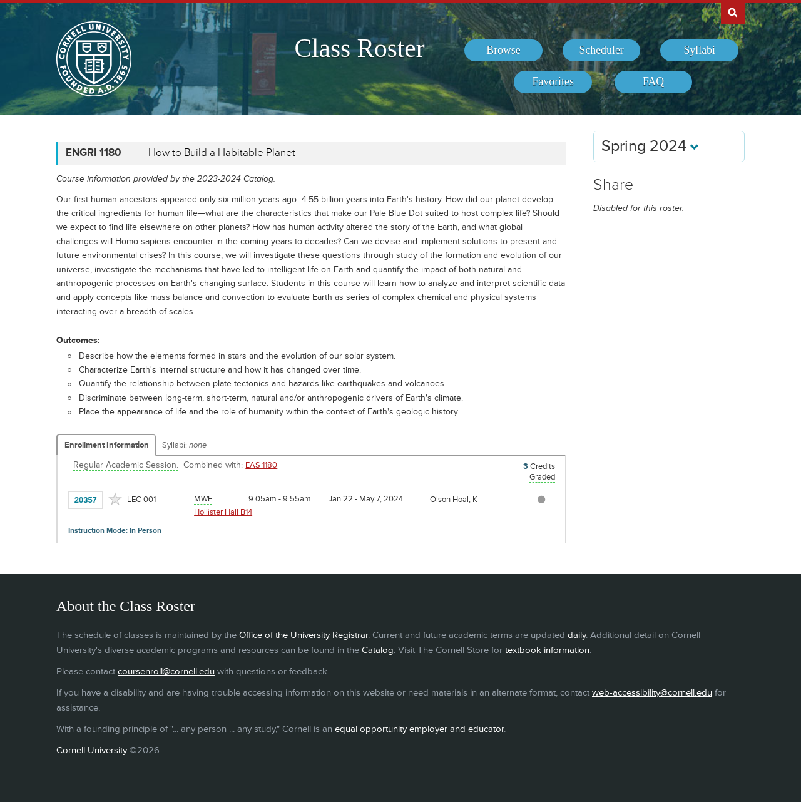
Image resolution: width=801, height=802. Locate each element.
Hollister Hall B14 (223, 512)
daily (577, 635)
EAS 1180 (261, 465)
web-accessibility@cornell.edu (652, 693)
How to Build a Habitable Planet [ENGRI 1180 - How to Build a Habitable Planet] (221, 153)
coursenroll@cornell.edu (166, 671)
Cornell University (91, 750)
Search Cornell (733, 12)
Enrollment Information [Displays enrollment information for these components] (106, 445)
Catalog (378, 650)
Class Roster (359, 48)
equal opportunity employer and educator (419, 729)
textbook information (547, 650)
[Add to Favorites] (115, 499)
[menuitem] (503, 50)
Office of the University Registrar (303, 635)
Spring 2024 (650, 146)
